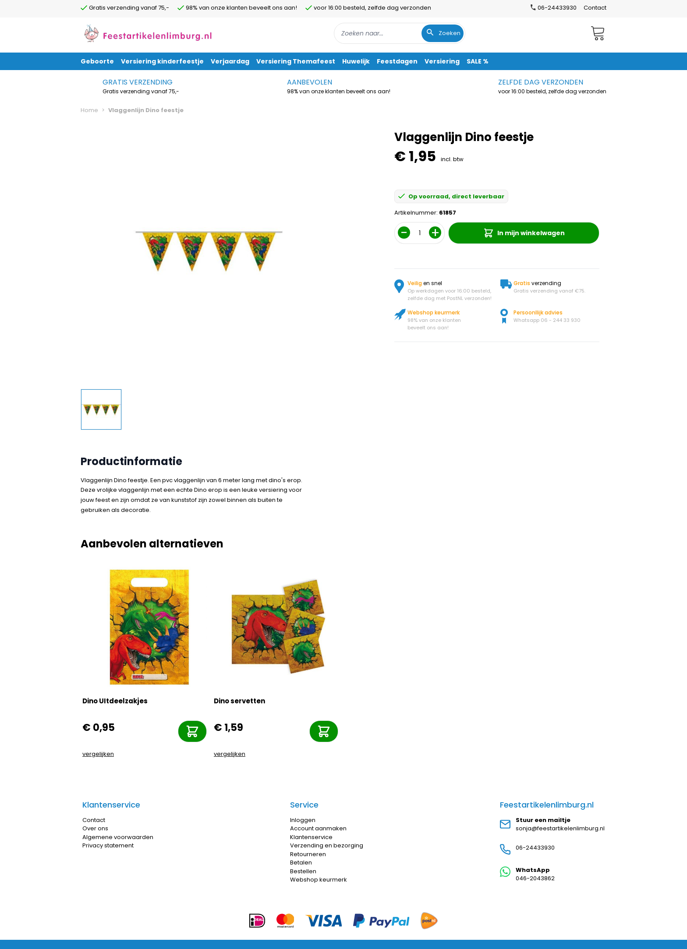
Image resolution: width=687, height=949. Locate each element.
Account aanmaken (318, 828)
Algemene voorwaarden (117, 837)
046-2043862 (535, 878)
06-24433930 (535, 847)
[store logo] (148, 33)
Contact (595, 8)
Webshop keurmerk (318, 879)
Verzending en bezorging (326, 845)
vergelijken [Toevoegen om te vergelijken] (98, 754)
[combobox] (399, 33)
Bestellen (303, 871)
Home (89, 110)
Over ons (95, 828)
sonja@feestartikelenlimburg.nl (560, 828)
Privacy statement (108, 845)
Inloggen (302, 820)
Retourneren (308, 854)
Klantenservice (311, 837)
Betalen (301, 862)
